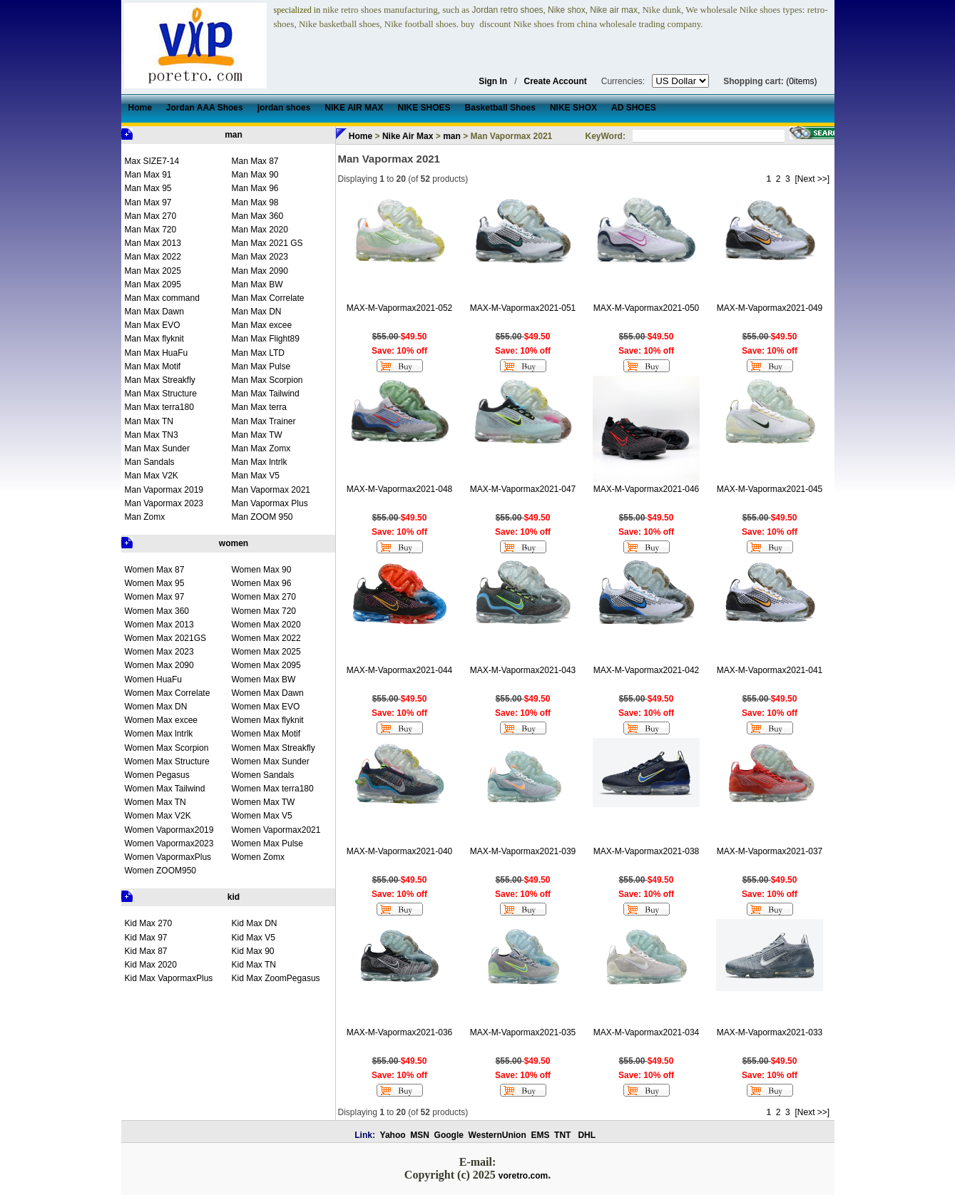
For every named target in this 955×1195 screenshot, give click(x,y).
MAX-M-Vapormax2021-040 (400, 851)
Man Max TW (257, 435)
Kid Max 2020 (151, 965)
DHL (587, 1135)
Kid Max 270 (149, 923)
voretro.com (523, 1176)
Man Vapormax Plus (270, 503)
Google (449, 1135)
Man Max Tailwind (266, 394)
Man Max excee (262, 325)
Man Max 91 (148, 175)
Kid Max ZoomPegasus (276, 978)
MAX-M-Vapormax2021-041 (770, 670)
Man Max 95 (148, 188)
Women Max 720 (264, 611)
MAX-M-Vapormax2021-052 (400, 308)
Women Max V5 (262, 816)
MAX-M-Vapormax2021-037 (770, 851)
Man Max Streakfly (160, 380)
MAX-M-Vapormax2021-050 (646, 308)
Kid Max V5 (253, 938)
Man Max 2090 (260, 271)
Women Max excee (161, 720)
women (233, 543)
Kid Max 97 (146, 938)
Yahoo (393, 1135)
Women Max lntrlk (159, 734)
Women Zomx (258, 857)
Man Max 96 (255, 188)
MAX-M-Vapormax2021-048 (400, 489)
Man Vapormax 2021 (271, 490)
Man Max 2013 (153, 243)
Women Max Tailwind (165, 789)
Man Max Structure (161, 394)
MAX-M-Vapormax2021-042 (646, 670)
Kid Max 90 (253, 951)
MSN (419, 1135)
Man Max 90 (255, 175)
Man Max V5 (256, 476)
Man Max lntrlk (259, 462)
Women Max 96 (262, 583)
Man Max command (162, 298)
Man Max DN (257, 312)
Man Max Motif (153, 366)
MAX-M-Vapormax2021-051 (523, 308)
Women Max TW (263, 802)
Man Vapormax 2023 (164, 503)
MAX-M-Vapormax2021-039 (523, 851)
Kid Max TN (254, 965)
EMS (540, 1135)
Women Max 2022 (266, 638)
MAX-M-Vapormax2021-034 (646, 1032)
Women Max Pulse (267, 843)
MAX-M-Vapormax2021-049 (770, 308)
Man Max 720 (151, 230)
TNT (562, 1135)
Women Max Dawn (268, 693)
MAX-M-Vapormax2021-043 (523, 670)
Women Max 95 (155, 583)
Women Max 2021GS (166, 638)
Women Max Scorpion (167, 748)
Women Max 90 (262, 570)
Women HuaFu (153, 679)
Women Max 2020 (266, 625)
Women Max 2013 (159, 625)
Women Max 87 (155, 570)
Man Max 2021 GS (267, 243)
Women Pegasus (157, 775)
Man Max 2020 (260, 230)
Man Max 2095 (153, 284)
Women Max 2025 (266, 652)
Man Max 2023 (260, 257)
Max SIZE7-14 (152, 161)
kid (234, 897)
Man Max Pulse (261, 366)
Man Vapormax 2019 (164, 490)
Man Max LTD (258, 353)
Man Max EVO (152, 325)
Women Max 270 (264, 597)
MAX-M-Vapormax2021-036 (400, 1032)
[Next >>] (812, 179)
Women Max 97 (155, 597)
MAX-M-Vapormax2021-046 (646, 489)
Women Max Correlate (167, 693)
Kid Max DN (254, 923)
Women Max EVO (266, 707)
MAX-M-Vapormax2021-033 (770, 1032)
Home (360, 136)
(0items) (801, 81)
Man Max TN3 (151, 435)
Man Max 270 (151, 216)
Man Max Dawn (154, 312)
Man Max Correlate (268, 298)
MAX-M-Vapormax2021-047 (523, 489)
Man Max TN (149, 421)
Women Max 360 (157, 611)
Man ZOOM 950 (262, 517)
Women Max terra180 (273, 789)
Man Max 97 (148, 202)
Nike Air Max (408, 136)
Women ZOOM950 (160, 871)
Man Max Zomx (261, 448)
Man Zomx (145, 517)
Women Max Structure (167, 761)
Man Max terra (259, 407)
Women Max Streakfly (273, 748)
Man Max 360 (258, 216)
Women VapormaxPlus (168, 857)
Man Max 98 (255, 202)
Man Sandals (150, 462)
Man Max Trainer (264, 421)
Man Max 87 (255, 161)
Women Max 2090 (159, 665)
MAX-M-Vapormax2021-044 (400, 670)
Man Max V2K (151, 476)
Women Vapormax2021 (276, 830)
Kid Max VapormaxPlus (169, 978)
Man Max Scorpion (267, 380)
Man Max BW (257, 284)
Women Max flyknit (268, 720)
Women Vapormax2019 (169, 830)
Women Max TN (155, 802)
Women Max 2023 (159, 652)
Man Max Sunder (157, 448)
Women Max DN (156, 707)
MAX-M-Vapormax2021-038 (646, 851)
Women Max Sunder (271, 761)
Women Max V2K (158, 816)
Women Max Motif (266, 734)
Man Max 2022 (153, 257)
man (233, 135)
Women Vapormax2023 (169, 843)
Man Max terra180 (159, 407)
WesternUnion (497, 1135)
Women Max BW (264, 679)
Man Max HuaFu (156, 353)
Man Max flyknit (154, 339)
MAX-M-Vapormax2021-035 (523, 1032)
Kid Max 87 (146, 951)
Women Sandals (263, 775)
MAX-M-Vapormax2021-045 (770, 489)
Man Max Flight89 (266, 339)
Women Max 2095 (266, 665)
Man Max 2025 (153, 271)
